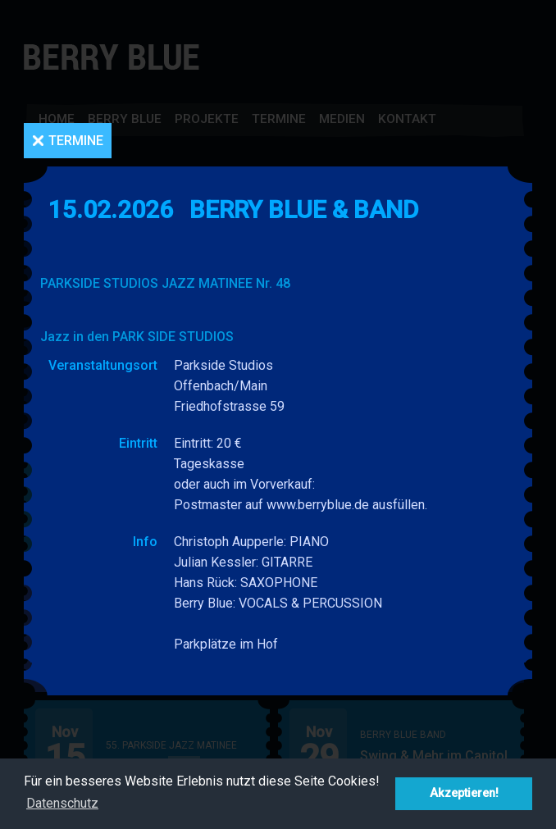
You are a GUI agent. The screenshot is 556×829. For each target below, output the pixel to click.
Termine (75, 140)
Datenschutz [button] (62, 803)
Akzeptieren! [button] (464, 793)
